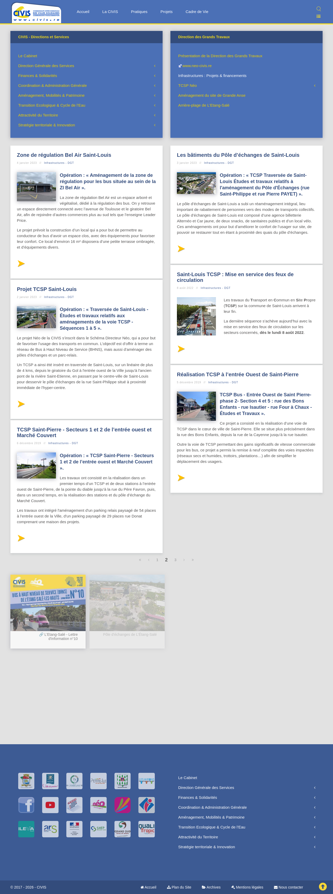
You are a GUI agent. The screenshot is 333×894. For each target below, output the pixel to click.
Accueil (83, 11)
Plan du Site (179, 887)
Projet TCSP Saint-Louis (47, 289)
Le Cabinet (27, 56)
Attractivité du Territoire (38, 115)
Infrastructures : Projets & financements (212, 75)
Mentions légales (247, 887)
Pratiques (139, 11)
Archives (211, 887)
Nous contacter (288, 887)
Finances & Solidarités (37, 75)
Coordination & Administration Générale (52, 85)
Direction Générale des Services (46, 65)
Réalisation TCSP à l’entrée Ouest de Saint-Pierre (238, 374)
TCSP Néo (187, 85)
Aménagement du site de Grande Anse (212, 95)
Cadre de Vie (196, 11)
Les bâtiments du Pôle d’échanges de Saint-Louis (238, 155)
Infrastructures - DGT (59, 162)
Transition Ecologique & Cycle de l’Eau (51, 105)
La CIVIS (110, 11)
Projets (167, 11)
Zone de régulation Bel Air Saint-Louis (64, 155)
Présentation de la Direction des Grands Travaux (220, 56)
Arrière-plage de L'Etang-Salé (203, 105)
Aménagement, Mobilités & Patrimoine (51, 95)
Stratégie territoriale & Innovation (46, 125)
